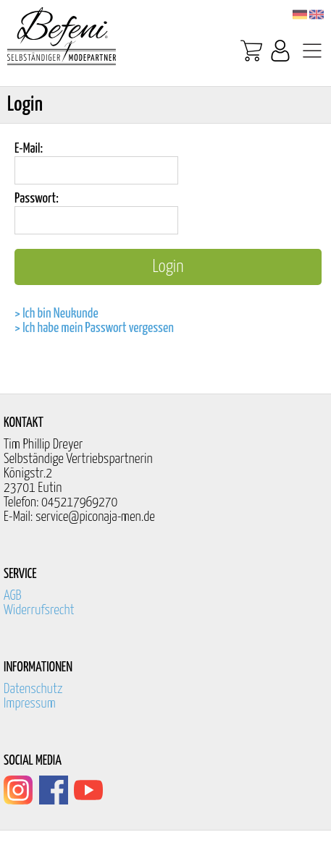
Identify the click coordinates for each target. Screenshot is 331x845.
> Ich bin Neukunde (56, 313)
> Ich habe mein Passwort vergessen (94, 328)
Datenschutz (33, 689)
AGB (13, 596)
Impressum (30, 703)
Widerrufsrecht (39, 610)
